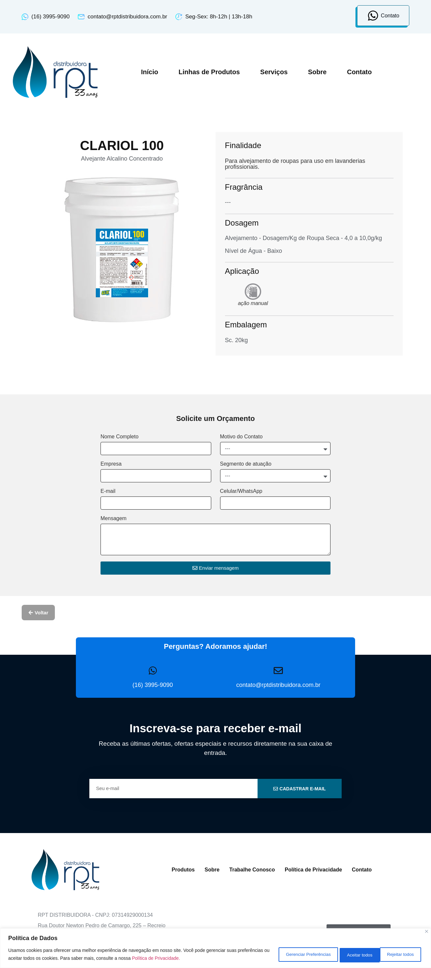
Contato (359, 72)
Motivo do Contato (241, 436)
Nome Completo (120, 436)
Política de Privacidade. (189, 958)
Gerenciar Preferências (291, 954)
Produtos (183, 869)
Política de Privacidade (313, 869)
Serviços (273, 72)
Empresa (111, 464)
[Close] (426, 932)
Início (149, 72)
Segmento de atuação (246, 464)
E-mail (108, 491)
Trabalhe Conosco (252, 869)
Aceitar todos (399, 954)
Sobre (317, 72)
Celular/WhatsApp (241, 491)
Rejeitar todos (350, 954)
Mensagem (113, 518)
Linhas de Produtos (209, 72)
